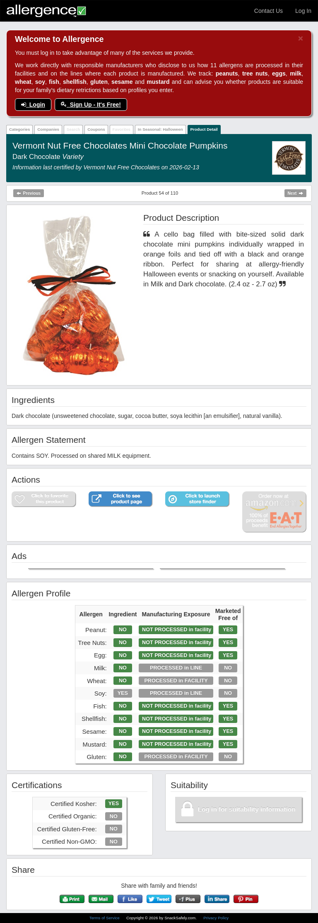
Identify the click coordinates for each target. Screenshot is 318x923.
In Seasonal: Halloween (160, 129)
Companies (48, 129)
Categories (19, 129)
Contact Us (268, 10)
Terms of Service (105, 918)
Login (33, 104)
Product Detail (203, 129)
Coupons (96, 129)
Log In (303, 10)
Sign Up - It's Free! (91, 104)
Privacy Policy (216, 918)
